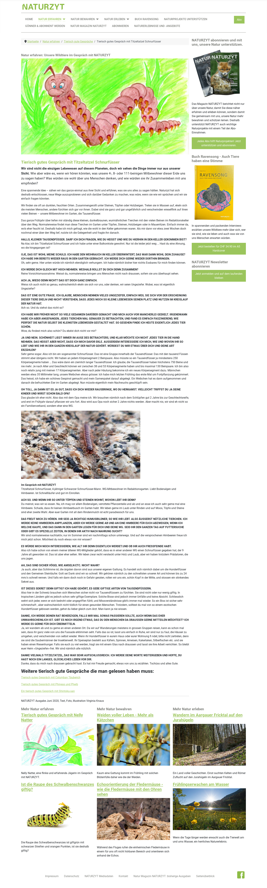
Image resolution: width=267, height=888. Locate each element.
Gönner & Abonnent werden (45, 26)
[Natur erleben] (127, 19)
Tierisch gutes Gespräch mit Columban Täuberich (50, 677)
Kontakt (123, 876)
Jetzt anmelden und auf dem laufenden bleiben (218, 275)
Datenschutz (71, 876)
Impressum (52, 876)
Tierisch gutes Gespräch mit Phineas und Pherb (49, 684)
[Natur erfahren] (63, 19)
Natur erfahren (49, 19)
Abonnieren (120, 26)
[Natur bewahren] (97, 19)
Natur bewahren (83, 19)
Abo (239, 19)
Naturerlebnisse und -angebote (157, 26)
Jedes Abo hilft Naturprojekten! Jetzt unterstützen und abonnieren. (219, 143)
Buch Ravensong (147, 19)
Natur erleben (114, 19)
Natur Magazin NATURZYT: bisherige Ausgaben (162, 876)
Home (29, 19)
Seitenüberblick (205, 876)
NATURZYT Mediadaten (99, 876)
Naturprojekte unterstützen (185, 19)
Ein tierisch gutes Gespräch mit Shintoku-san (48, 691)
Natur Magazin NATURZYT (88, 26)
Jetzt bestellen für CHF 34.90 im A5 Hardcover (219, 248)
